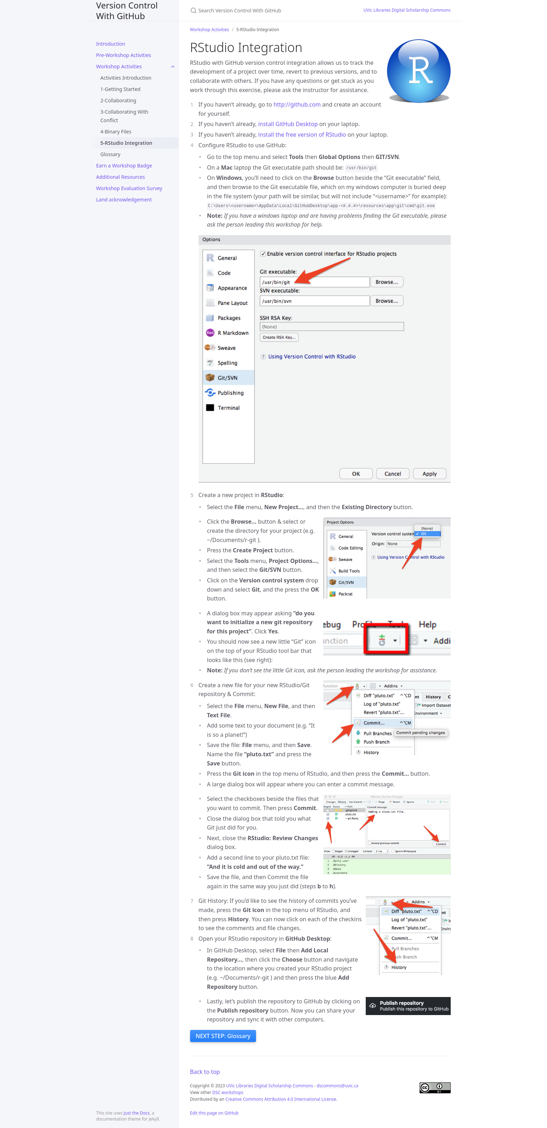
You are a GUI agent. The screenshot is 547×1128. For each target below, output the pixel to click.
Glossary (110, 154)
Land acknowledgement (124, 199)
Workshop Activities (119, 66)
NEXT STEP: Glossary (223, 1036)
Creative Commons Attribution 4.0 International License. (281, 1099)
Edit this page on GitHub (214, 1113)
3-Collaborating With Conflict (124, 116)
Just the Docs (136, 1113)
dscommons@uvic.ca (337, 1086)
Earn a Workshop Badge (124, 165)
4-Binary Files (116, 131)
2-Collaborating (118, 100)
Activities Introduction (126, 77)
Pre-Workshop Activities (123, 55)
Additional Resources (120, 176)
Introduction (110, 43)
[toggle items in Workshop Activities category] (172, 66)
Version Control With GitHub (127, 10)
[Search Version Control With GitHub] (268, 10)
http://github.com (296, 104)
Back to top (205, 1072)
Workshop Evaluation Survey (129, 188)
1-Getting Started (121, 89)
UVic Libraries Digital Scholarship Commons (407, 10)
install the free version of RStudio (302, 134)
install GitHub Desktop (288, 124)
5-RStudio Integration (127, 142)
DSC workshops (228, 1092)
